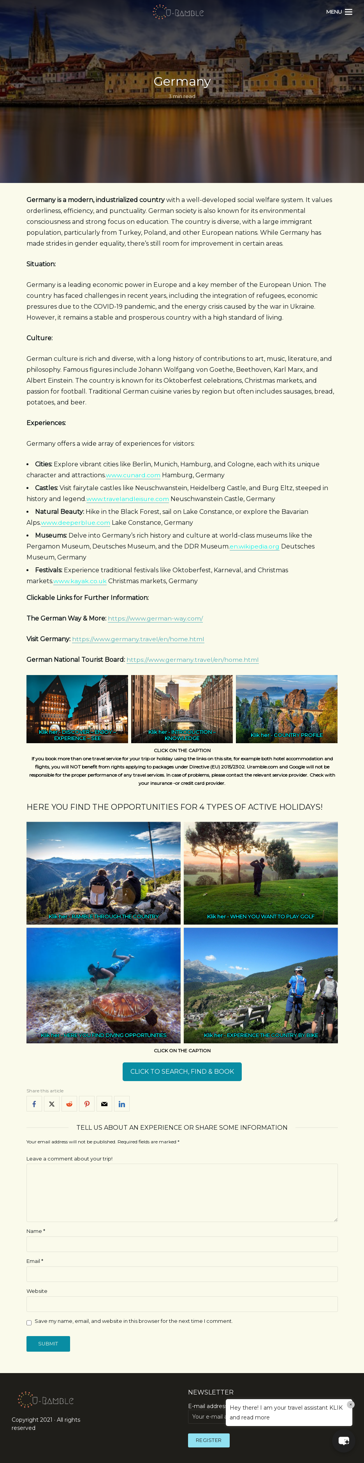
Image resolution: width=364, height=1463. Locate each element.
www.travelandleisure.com (127, 499)
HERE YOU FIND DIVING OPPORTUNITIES (114, 1035)
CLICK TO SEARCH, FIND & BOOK (182, 1071)
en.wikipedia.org (255, 546)
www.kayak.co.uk (80, 581)
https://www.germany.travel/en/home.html (138, 639)
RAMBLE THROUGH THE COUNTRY (114, 916)
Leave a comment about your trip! (69, 1158)
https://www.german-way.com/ (155, 618)
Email (34, 1261)
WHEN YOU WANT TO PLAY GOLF (272, 916)
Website (36, 1291)
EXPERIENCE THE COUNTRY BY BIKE (272, 1035)
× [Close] (351, 1404)
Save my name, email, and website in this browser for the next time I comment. (134, 1321)
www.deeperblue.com (75, 522)
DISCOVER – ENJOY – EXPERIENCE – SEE (85, 735)
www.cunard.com (133, 475)
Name (35, 1231)
